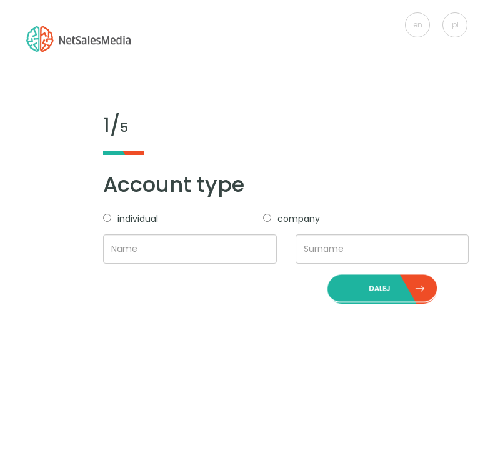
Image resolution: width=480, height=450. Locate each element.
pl (455, 24)
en (417, 24)
